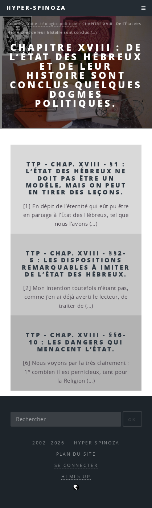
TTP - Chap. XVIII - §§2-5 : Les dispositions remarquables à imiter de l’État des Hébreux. (76, 263)
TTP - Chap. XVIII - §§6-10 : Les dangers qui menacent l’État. (76, 341)
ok (132, 419)
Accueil (14, 23)
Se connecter (76, 465)
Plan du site (76, 454)
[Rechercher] (66, 419)
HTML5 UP (75, 476)
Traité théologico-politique (52, 23)
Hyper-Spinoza (36, 8)
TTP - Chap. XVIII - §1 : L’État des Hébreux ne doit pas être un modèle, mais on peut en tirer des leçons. (76, 178)
